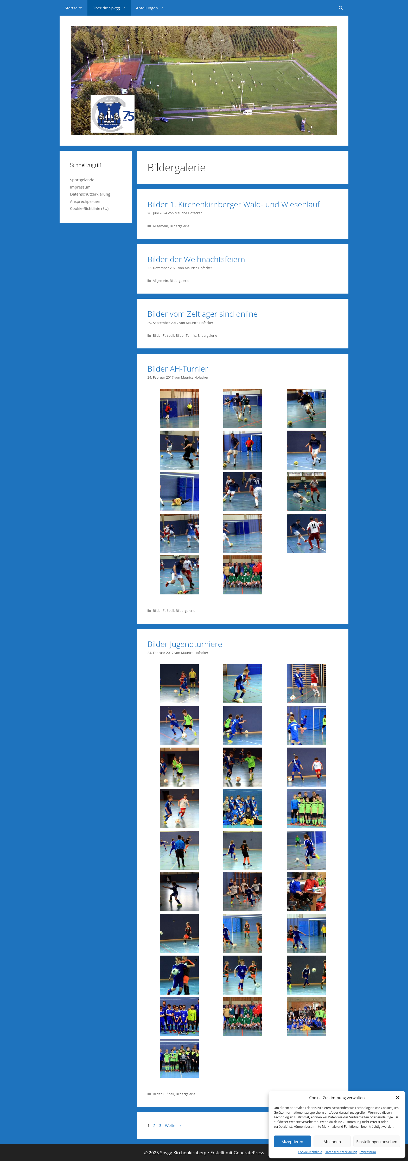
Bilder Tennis (186, 335)
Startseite (73, 7)
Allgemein (160, 226)
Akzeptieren (292, 1141)
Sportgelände (82, 179)
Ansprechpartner (85, 201)
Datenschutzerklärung (341, 1152)
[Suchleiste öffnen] (340, 8)
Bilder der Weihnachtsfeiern (196, 259)
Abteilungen (152, 8)
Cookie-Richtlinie (310, 1152)
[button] (397, 1097)
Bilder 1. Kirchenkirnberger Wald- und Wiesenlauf (234, 204)
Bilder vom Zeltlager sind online (203, 313)
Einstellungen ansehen (376, 1141)
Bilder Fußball (163, 335)
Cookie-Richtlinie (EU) (89, 208)
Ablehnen (332, 1141)
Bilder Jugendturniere (185, 644)
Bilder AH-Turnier (178, 368)
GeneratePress (249, 1153)
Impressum (368, 1152)
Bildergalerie (179, 226)
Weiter (173, 1125)
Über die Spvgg (112, 8)
